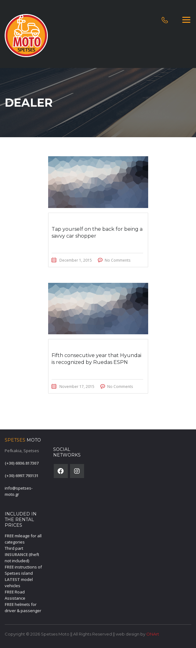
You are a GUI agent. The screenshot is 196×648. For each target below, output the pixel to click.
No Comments (117, 260)
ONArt (152, 633)
